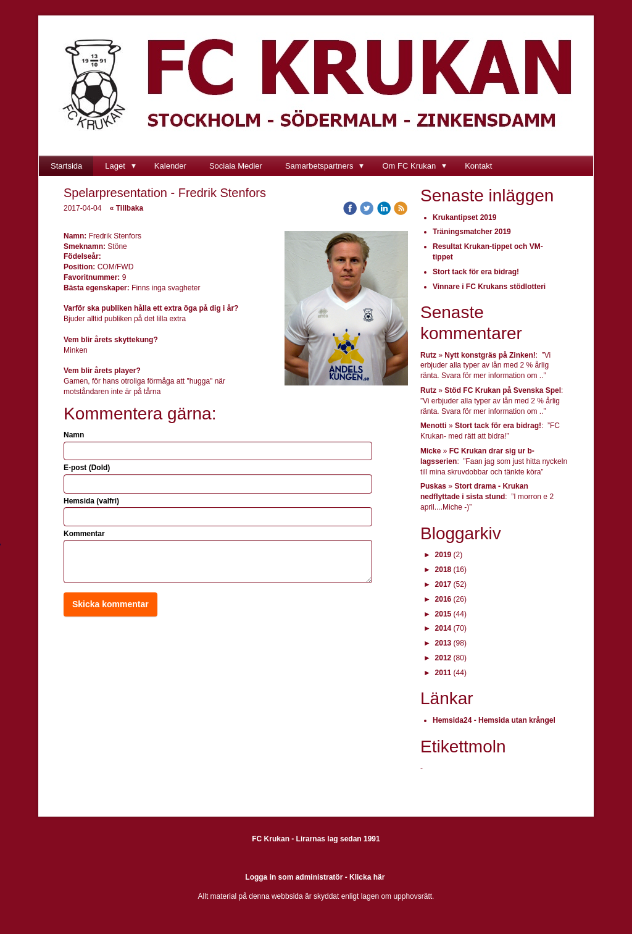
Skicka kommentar (110, 604)
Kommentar (84, 533)
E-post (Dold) (87, 467)
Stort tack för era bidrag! (476, 271)
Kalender (170, 165)
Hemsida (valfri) (91, 501)
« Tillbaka (126, 208)
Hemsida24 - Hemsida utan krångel (494, 720)
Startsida (66, 165)
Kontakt (478, 165)
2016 (443, 599)
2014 (443, 628)
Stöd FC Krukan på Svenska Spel (502, 390)
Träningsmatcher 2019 (472, 231)
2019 (443, 554)
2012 (443, 658)
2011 (443, 672)
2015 (443, 614)
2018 (443, 569)
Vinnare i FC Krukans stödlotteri (489, 286)
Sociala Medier (235, 165)
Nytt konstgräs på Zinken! (489, 355)
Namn (74, 435)
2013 (443, 643)
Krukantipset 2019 (464, 217)
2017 (443, 584)
